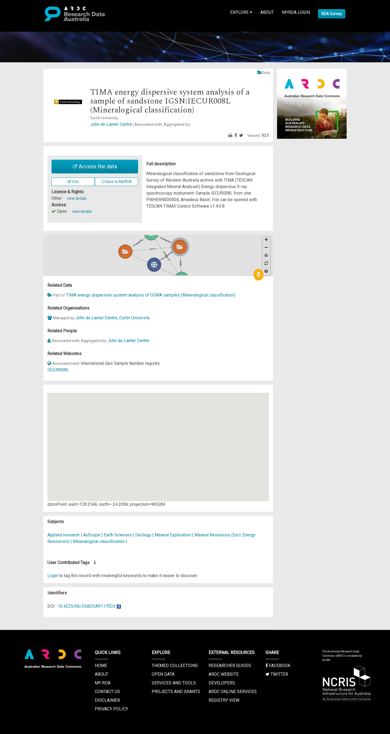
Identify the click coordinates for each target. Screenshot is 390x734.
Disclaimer (107, 700)
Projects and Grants (176, 691)
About (267, 12)
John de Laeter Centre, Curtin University (112, 317)
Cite (73, 181)
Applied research (63, 534)
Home (101, 665)
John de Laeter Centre (140, 124)
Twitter (276, 674)
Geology (143, 534)
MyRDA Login (296, 12)
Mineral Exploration (173, 534)
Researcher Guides (230, 665)
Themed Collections (175, 665)
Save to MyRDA (117, 181)
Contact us (107, 691)
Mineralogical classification (99, 541)
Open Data (163, 674)
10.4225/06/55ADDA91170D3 (87, 606)
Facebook (277, 665)
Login (52, 575)
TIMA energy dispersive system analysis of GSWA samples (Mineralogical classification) (150, 295)
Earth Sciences (118, 534)
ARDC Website (224, 674)
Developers (222, 682)
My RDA (102, 682)
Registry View (224, 700)
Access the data (95, 166)
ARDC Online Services (233, 691)
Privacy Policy (111, 709)
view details (77, 198)
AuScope (91, 534)
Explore (241, 12)
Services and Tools (174, 682)
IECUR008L (58, 369)
